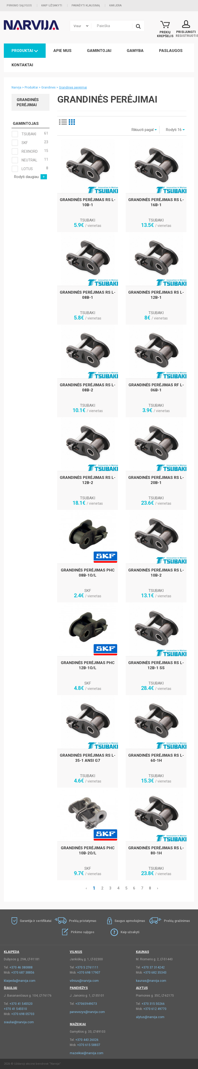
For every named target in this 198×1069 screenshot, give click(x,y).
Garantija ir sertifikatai (35, 921)
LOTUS (30, 169)
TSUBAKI (30, 134)
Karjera (115, 5)
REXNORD (30, 151)
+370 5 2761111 (86, 967)
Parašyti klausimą (86, 5)
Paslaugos (171, 50)
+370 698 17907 (88, 972)
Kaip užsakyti (51, 5)
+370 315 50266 (153, 1004)
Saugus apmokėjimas (129, 921)
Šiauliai (10, 988)
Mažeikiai (78, 1024)
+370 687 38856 (22, 972)
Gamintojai (99, 50)
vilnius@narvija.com (84, 981)
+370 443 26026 (86, 1040)
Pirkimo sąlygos (19, 5)
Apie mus (62, 50)
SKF (30, 142)
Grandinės (48, 87)
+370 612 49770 (154, 1009)
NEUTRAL (30, 160)
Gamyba (135, 50)
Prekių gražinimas (177, 921)
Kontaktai (22, 65)
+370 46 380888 (21, 967)
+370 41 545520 (21, 1004)
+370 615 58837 (88, 1045)
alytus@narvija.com (150, 1017)
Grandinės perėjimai (73, 87)
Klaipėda (11, 952)
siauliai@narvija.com (19, 1022)
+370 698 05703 (22, 1014)
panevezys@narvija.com (87, 1012)
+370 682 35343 (154, 972)
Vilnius (76, 952)
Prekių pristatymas (82, 921)
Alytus (142, 988)
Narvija (16, 87)
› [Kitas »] (157, 888)
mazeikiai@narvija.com (86, 1053)
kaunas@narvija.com (151, 981)
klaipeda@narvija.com (19, 981)
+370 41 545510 (15, 1009)
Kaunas (142, 952)
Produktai (25, 50)
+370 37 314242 (153, 967)
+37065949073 (86, 1004)
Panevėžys (79, 988)
